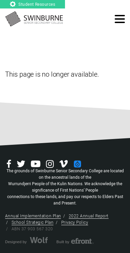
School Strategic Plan (32, 222)
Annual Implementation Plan (33, 216)
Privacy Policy (74, 222)
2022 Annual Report (89, 216)
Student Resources (32, 4)
